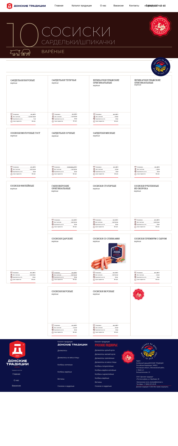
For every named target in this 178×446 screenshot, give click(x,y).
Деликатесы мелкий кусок (105, 354)
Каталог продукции (82, 5)
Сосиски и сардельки (66, 386)
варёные (55, 294)
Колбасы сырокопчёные (104, 374)
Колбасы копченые (65, 365)
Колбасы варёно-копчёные (105, 370)
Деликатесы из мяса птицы (68, 358)
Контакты (134, 5)
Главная (59, 5)
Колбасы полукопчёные (104, 366)
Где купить (151, 5)
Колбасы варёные (65, 372)
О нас (103, 5)
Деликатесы (62, 351)
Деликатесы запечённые (104, 358)
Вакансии (119, 5)
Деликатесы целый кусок (105, 350)
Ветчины (61, 379)
